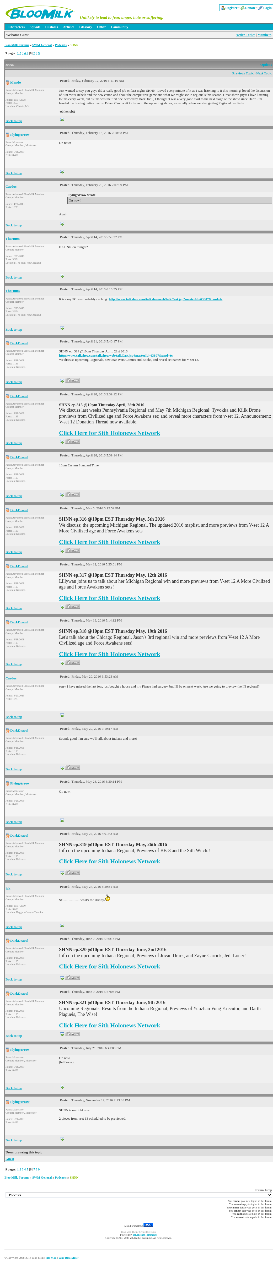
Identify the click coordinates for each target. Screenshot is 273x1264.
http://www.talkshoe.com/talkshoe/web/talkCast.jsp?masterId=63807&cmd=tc (165, 299)
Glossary (85, 27)
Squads (35, 27)
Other (101, 27)
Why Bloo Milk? (68, 1257)
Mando (15, 82)
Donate (250, 8)
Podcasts (61, 45)
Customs (51, 27)
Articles (68, 27)
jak (8, 888)
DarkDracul (19, 343)
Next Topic (264, 73)
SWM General (42, 45)
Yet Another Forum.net (144, 1235)
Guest (10, 1159)
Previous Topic (243, 73)
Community (119, 27)
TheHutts (13, 239)
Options (266, 65)
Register (231, 8)
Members (264, 35)
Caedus (11, 186)
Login (267, 8)
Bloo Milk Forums (16, 45)
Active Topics (245, 35)
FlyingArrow (20, 135)
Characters (16, 27)
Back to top (14, 121)
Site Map (51, 1257)
